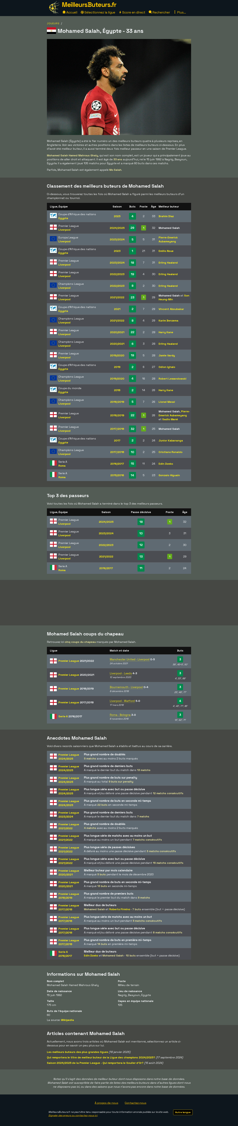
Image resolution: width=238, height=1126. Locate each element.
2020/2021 (117, 332)
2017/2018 (117, 429)
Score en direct (132, 12)
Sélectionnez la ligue (98, 12)
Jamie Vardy (167, 355)
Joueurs (53, 23)
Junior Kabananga (171, 440)
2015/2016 (117, 475)
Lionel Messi (167, 402)
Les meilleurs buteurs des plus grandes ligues (77, 1052)
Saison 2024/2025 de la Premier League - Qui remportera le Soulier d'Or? (95, 1063)
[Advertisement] (119, 602)
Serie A (70, 716)
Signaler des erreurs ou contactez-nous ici (72, 1115)
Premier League (76, 661)
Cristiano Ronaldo (170, 452)
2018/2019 (117, 402)
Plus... (179, 12)
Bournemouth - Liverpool (126, 687)
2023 (117, 251)
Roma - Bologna (120, 715)
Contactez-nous (135, 1103)
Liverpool (64, 229)
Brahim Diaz (166, 216)
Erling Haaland (168, 262)
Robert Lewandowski (172, 378)
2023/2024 (117, 239)
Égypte (63, 218)
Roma (62, 465)
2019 (117, 367)
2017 (117, 440)
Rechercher (159, 12)
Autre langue (183, 1112)
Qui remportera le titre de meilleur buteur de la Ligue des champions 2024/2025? (101, 1057)
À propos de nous (106, 1103)
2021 (117, 309)
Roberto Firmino (119, 909)
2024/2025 (117, 228)
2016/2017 (117, 463)
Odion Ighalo (167, 367)
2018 (117, 390)
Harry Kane (166, 332)
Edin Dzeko (166, 463)
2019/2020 (117, 355)
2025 (117, 216)
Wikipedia (67, 1020)
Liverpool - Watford (122, 701)
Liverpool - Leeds (121, 673)
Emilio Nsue (166, 251)
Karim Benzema (168, 320)
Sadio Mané (170, 419)
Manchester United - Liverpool (130, 659)
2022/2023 (117, 274)
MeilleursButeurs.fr (89, 5)
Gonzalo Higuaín (169, 475)
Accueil (70, 12)
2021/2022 (117, 297)
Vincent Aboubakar (171, 309)
